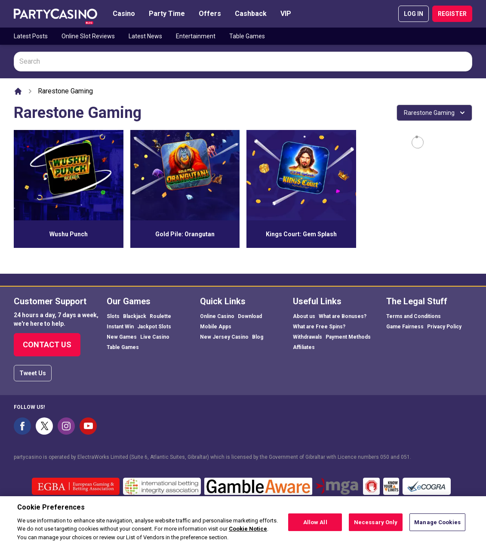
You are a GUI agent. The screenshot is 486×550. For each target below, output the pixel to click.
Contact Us (47, 344)
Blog (257, 337)
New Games (122, 337)
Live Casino (154, 337)
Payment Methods (348, 337)
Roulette (160, 316)
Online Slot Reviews (88, 36)
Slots (113, 316)
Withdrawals (307, 337)
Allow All (315, 528)
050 (384, 457)
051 (405, 457)
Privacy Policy (444, 327)
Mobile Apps (215, 327)
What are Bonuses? (342, 316)
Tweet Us (32, 373)
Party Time (167, 13)
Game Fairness (405, 327)
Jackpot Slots (154, 327)
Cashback (251, 13)
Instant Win (120, 327)
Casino (124, 13)
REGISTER (452, 13)
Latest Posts (31, 36)
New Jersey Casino (224, 337)
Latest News (145, 36)
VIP (285, 13)
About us (304, 316)
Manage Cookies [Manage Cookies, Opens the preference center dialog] (437, 528)
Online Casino (217, 316)
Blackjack (134, 316)
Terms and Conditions (413, 316)
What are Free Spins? (319, 327)
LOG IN (413, 13)
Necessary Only (376, 528)
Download (250, 316)
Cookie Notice (248, 534)
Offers (210, 13)
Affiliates (304, 347)
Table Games (247, 36)
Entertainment (195, 36)
